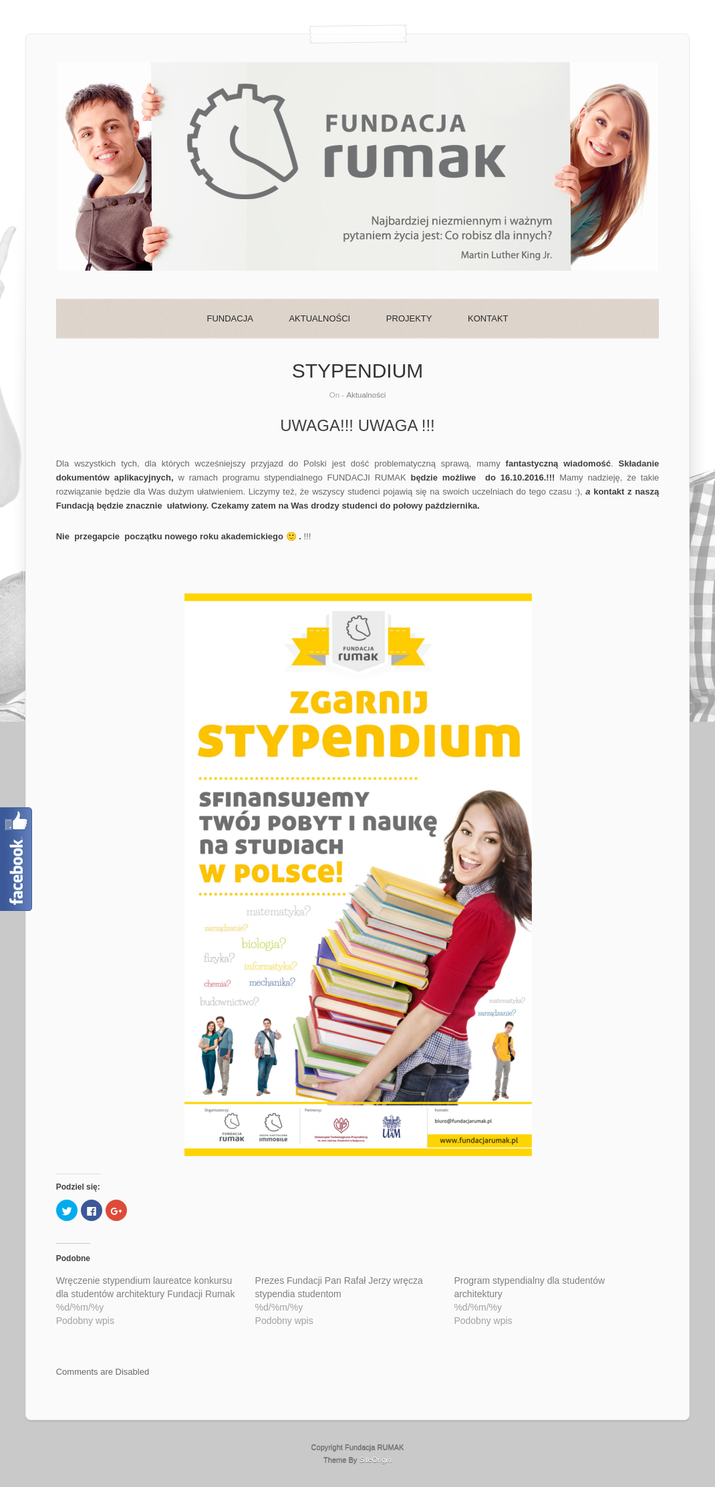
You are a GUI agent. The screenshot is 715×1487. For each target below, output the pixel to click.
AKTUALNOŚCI (319, 318)
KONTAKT (488, 318)
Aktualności (366, 395)
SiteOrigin (375, 1460)
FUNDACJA (229, 318)
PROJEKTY (409, 318)
